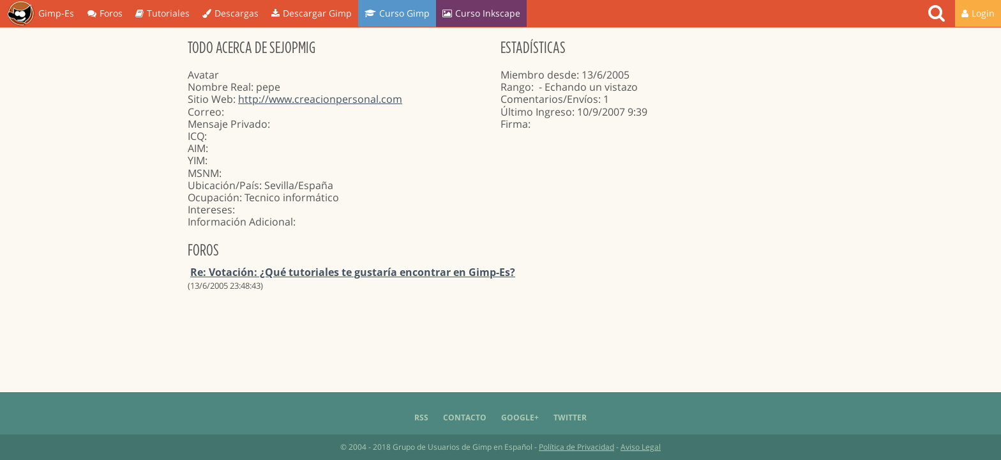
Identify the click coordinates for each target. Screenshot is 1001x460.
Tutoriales (162, 13)
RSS (421, 417)
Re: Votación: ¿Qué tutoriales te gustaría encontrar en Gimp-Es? (352, 272)
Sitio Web (210, 99)
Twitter (570, 417)
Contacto (464, 417)
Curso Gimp (397, 13)
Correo (205, 112)
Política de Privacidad (576, 446)
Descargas (230, 13)
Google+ (520, 417)
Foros (105, 13)
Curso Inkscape (481, 13)
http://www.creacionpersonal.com (320, 99)
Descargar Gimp (311, 13)
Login (978, 13)
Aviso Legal (641, 446)
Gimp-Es (40, 14)
